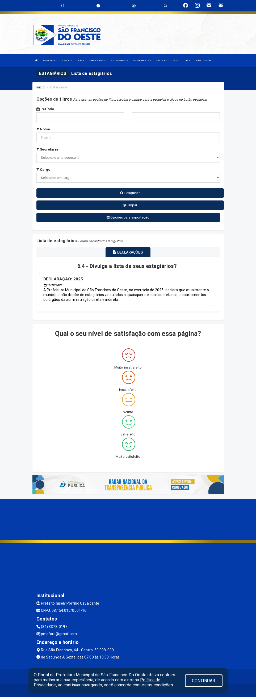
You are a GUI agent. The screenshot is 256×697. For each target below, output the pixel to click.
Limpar (130, 205)
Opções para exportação (128, 217)
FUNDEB (161, 60)
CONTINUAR (203, 680)
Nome (43, 129)
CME (175, 60)
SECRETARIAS (119, 60)
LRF (81, 60)
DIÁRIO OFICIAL (203, 60)
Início (40, 87)
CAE (187, 60)
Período (45, 109)
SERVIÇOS (67, 60)
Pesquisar (130, 193)
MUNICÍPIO (50, 60)
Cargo (43, 170)
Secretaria (47, 149)
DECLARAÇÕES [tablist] (128, 252)
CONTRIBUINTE (142, 60)
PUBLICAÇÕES (97, 60)
